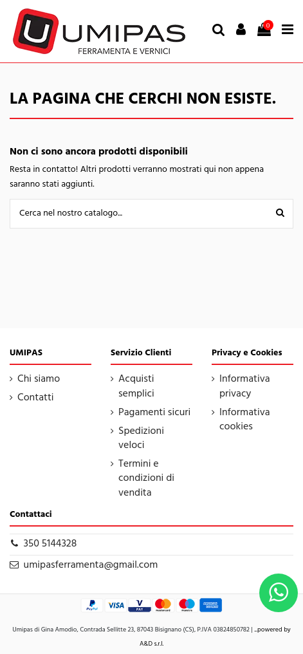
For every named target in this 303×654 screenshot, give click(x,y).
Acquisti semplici (136, 386)
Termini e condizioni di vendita (146, 478)
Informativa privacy (244, 386)
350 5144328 (50, 544)
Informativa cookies (244, 420)
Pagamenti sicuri (154, 413)
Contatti (35, 398)
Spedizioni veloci (141, 438)
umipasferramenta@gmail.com (91, 565)
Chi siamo (38, 379)
